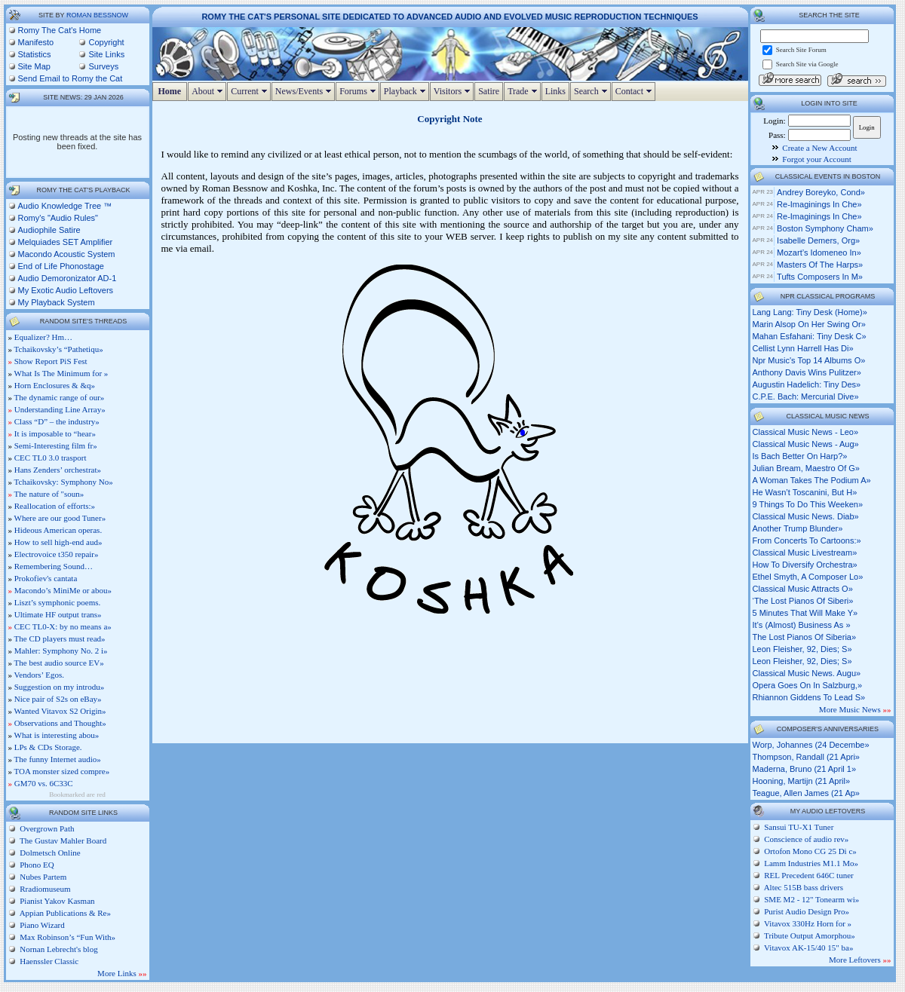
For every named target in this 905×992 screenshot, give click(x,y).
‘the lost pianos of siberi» (803, 600)
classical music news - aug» (806, 444)
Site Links (106, 54)
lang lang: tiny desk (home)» (810, 312)
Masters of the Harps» (820, 264)
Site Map (34, 66)
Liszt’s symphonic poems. (57, 602)
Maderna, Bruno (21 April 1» (805, 768)
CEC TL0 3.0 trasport (50, 457)
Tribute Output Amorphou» (809, 935)
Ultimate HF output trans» (58, 614)
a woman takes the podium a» (812, 480)
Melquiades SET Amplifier (65, 241)
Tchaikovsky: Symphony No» (63, 481)
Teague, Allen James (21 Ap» (806, 793)
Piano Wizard (41, 924)
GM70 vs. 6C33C (43, 783)
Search (592, 91)
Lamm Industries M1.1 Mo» (811, 863)
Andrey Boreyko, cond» (821, 192)
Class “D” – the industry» (57, 421)
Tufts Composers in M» (820, 276)
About (209, 91)
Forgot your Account (816, 159)
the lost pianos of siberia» (805, 636)
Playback (406, 91)
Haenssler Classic (48, 961)
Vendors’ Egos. (39, 674)
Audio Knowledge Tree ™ (65, 205)
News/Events (305, 91)
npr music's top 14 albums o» (809, 360)
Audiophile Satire (49, 229)
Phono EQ (36, 864)
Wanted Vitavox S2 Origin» (60, 710)
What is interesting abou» (57, 734)
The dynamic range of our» (59, 397)
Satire (488, 91)
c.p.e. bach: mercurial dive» (806, 396)
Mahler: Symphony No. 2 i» (61, 650)
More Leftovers (860, 959)
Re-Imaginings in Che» (819, 204)
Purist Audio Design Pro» (806, 911)
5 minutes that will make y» (805, 612)
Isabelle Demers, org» (818, 240)
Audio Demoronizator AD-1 (67, 278)
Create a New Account (819, 147)
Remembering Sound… (53, 566)
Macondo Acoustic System (66, 254)
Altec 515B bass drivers (803, 887)
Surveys (103, 66)
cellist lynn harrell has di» (803, 348)
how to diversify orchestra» (805, 564)
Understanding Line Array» (60, 409)
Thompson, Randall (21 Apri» (806, 756)
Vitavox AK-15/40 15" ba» (808, 947)
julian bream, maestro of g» (806, 468)
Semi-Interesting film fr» (55, 445)
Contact (635, 91)
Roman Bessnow (97, 15)
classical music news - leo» (806, 431)
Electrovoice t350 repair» (56, 554)
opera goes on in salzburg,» (808, 685)
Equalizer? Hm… (43, 336)
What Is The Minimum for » (61, 373)
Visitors (454, 91)
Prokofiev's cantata (46, 578)
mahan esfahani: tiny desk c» (810, 336)
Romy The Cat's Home (60, 30)
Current (251, 91)
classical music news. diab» (806, 516)
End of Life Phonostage (61, 266)
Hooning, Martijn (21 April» (802, 780)
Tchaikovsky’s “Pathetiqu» (58, 349)
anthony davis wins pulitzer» (807, 372)
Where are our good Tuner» (60, 517)
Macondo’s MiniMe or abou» (63, 590)
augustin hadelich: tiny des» (807, 384)
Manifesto (36, 42)
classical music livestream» (805, 552)
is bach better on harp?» (800, 456)
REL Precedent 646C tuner (808, 875)
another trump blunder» (798, 528)
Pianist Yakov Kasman (56, 900)
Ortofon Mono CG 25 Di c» (810, 851)
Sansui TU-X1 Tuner (798, 826)
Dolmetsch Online (49, 852)
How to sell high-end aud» (58, 542)
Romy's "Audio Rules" (58, 217)
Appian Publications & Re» (64, 912)
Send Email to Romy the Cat (70, 78)
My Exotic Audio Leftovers (66, 290)
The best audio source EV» (59, 662)
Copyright (106, 42)
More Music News (855, 709)
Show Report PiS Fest (50, 361)
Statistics (34, 54)
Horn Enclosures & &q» (54, 385)
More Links (121, 973)
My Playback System (56, 302)
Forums (359, 91)
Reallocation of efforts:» (54, 505)
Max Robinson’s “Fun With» (67, 936)
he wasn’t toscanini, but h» (805, 492)
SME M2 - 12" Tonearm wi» (811, 899)
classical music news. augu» (807, 673)
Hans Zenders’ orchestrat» (57, 469)
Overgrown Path (46, 828)
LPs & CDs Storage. (48, 747)
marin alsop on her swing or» (809, 324)
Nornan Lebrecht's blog (58, 949)
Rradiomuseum (44, 888)
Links (555, 91)
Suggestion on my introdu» (59, 686)
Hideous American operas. (58, 529)
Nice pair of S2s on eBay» (58, 698)
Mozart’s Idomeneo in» (819, 252)
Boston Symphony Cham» (825, 228)
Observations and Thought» (60, 722)
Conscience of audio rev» (806, 839)
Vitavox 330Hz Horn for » (807, 923)
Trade (524, 91)
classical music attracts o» (803, 588)
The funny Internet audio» (57, 759)
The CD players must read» (60, 638)
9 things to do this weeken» (808, 504)
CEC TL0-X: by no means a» (63, 626)
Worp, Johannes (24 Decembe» (811, 744)
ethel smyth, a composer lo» (808, 576)
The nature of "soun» (49, 493)
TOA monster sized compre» (62, 771)
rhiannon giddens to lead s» (809, 697)
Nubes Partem (42, 876)
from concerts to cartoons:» (807, 540)
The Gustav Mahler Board (62, 840)
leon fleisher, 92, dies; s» (802, 649)
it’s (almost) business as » (802, 624)
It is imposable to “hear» (55, 433)
